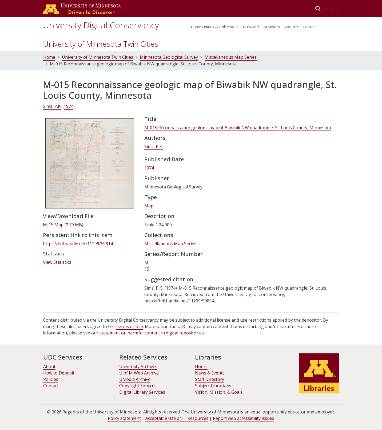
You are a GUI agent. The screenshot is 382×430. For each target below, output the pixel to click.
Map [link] (148, 206)
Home (49, 57)
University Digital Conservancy (101, 25)
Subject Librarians (213, 386)
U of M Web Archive (139, 373)
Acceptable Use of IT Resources (176, 418)
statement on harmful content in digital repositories (152, 333)
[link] (63, 225)
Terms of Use (129, 326)
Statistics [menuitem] (272, 26)
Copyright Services (138, 386)
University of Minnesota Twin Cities (100, 44)
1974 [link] (68, 106)
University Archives (138, 366)
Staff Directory (209, 379)
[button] (318, 8)
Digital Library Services (142, 392)
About (49, 366)
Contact (310, 26)
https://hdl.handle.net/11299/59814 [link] (78, 244)
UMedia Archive (134, 379)
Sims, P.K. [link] (52, 106)
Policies (50, 379)
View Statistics (57, 262)
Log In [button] (329, 8)
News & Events (210, 373)
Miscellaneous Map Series (231, 57)
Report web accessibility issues (243, 418)
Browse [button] (249, 26)
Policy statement (124, 418)
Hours (201, 366)
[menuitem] (251, 25)
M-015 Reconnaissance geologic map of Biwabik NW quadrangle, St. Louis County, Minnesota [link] (237, 128)
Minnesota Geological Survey (169, 57)
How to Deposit (58, 373)
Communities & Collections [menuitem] (214, 26)
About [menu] (289, 26)
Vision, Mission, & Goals (218, 392)
